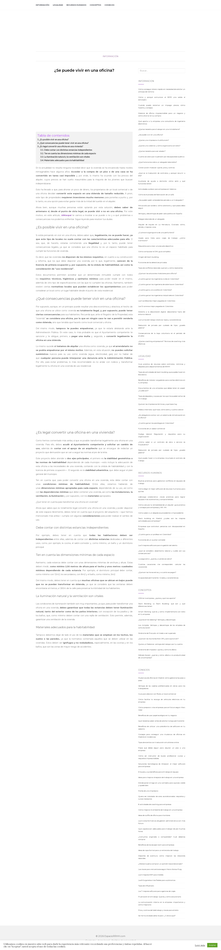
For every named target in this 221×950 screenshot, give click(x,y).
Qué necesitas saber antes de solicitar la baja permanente (161, 721)
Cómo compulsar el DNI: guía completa (154, 251)
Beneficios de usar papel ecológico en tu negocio (157, 715)
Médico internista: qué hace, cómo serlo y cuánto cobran (161, 410)
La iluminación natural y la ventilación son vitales (67, 156)
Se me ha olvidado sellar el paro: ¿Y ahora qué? (157, 916)
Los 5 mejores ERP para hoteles (150, 875)
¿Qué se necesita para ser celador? (152, 151)
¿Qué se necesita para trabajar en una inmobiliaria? (159, 129)
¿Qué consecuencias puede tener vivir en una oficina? (64, 143)
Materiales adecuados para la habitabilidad (64, 160)
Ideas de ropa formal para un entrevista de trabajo (158, 850)
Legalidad (58, 5)
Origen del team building (148, 257)
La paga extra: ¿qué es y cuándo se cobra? (155, 559)
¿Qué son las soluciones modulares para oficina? (157, 273)
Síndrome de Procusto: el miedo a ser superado (157, 633)
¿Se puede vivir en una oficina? (150, 135)
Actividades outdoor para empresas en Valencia (157, 189)
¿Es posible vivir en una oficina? (54, 139)
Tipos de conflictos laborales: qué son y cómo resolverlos (160, 268)
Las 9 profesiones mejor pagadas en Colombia (156, 301)
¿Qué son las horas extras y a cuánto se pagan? (157, 572)
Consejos (109, 5)
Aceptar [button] (212, 945)
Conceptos (95, 5)
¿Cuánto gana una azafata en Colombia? (155, 290)
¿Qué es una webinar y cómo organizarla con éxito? (159, 146)
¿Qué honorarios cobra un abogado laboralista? (157, 162)
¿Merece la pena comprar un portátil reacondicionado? (160, 864)
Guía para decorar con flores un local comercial (157, 694)
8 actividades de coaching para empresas (154, 804)
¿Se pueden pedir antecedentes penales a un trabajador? (161, 200)
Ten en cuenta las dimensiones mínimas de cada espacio (70, 153)
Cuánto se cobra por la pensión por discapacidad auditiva (161, 157)
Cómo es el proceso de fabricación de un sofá (156, 195)
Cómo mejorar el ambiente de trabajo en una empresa (160, 810)
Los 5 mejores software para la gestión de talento (157, 545)
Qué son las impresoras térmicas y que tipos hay (157, 404)
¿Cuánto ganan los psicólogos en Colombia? (156, 423)
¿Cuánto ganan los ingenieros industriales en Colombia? (161, 295)
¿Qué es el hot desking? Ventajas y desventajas (156, 620)
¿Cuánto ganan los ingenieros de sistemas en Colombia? (161, 284)
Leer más (200, 945)
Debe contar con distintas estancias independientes (68, 150)
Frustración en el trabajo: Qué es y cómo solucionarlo (159, 897)
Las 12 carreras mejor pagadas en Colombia (155, 306)
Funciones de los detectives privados (152, 262)
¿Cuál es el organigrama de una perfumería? (156, 232)
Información (42, 5)
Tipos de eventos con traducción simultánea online (158, 742)
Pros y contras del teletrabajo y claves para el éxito (158, 910)
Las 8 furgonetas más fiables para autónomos (156, 880)
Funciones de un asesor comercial (151, 429)
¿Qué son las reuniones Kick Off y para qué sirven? (158, 639)
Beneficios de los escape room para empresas (156, 845)
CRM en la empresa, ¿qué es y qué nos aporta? (157, 598)
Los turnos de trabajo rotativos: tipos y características (159, 320)
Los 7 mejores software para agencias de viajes (156, 891)
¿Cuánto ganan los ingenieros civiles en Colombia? (158, 279)
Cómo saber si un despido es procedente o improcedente (160, 513)
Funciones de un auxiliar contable (151, 540)
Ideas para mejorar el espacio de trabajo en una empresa (161, 777)
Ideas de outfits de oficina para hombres (154, 815)
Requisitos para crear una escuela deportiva (155, 246)
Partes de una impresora (148, 791)
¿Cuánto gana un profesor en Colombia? (154, 534)
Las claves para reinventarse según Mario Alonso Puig (160, 869)
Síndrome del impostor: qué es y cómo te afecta (157, 650)
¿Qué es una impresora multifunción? (153, 140)
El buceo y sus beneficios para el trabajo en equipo (158, 772)
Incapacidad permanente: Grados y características (158, 578)
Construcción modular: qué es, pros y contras (156, 168)
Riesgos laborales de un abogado (151, 219)
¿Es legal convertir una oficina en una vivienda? (61, 146)
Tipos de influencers (146, 886)
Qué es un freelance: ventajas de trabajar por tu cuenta (160, 644)
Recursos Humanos (76, 5)
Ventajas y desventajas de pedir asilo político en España (160, 213)
